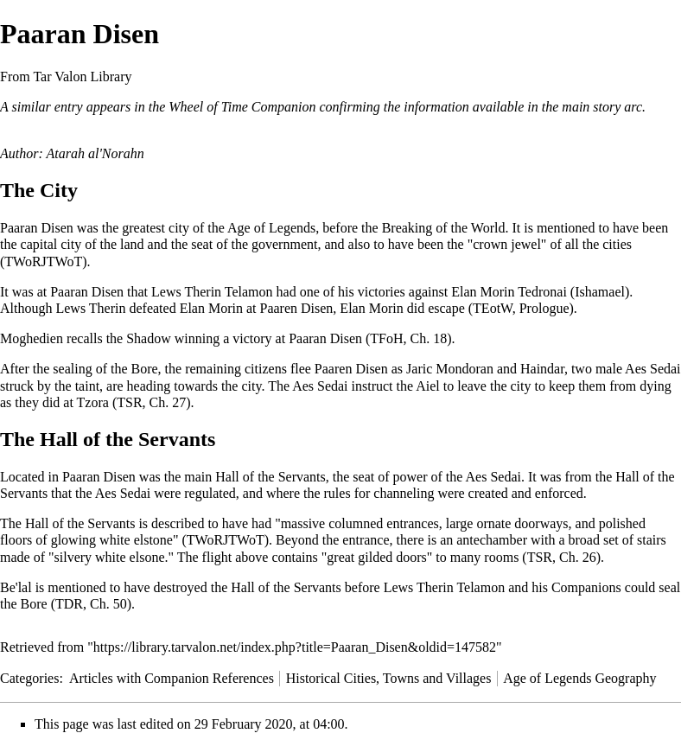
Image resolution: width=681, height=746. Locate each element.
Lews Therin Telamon (211, 291)
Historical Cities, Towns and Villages (389, 678)
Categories (29, 678)
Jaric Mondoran (449, 368)
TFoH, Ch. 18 (408, 338)
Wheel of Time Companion (242, 106)
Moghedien (31, 338)
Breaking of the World (444, 227)
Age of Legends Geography (579, 678)
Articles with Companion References (171, 678)
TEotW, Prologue (521, 308)
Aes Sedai (493, 476)
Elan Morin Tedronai (509, 291)
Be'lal (16, 587)
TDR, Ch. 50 (91, 603)
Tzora (93, 402)
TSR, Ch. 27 (151, 402)
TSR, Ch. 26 (561, 557)
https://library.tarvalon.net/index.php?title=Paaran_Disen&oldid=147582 (294, 647)
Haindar (542, 368)
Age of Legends (271, 227)
